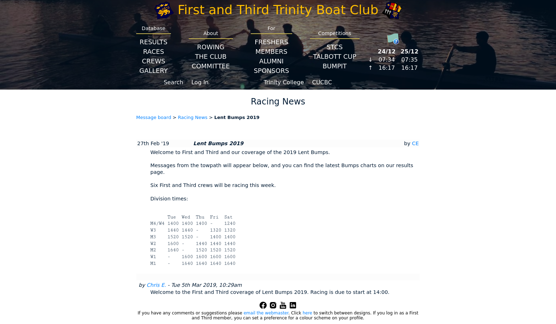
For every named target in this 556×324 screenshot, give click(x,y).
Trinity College (284, 82)
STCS (335, 47)
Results (153, 42)
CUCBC (322, 82)
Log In (200, 82)
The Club (211, 56)
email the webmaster (266, 313)
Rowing (210, 47)
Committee (211, 66)
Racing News (192, 117)
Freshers (271, 42)
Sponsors (271, 70)
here (307, 313)
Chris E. (156, 285)
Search (173, 82)
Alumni (271, 61)
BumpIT (335, 66)
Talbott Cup (334, 56)
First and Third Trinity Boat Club (278, 9)
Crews (153, 61)
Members (271, 51)
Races (153, 51)
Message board (153, 117)
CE (415, 143)
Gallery (153, 70)
